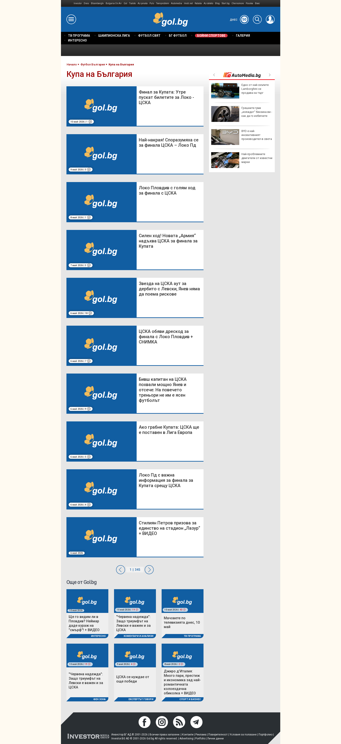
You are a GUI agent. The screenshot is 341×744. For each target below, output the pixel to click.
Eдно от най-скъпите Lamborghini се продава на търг (240, 91)
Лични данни (215, 738)
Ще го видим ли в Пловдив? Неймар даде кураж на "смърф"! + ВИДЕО (84, 623)
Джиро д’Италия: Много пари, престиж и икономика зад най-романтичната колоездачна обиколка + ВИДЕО (182, 682)
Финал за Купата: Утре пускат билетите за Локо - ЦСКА (166, 97)
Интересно (98, 636)
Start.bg (226, 3)
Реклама (200, 734)
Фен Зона (99, 699)
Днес (239, 19)
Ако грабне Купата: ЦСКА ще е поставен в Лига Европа (169, 429)
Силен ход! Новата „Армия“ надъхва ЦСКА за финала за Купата (168, 241)
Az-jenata (143, 3)
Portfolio (200, 738)
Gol (125, 3)
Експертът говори (141, 699)
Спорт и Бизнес (190, 699)
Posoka (249, 3)
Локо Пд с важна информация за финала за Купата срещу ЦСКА (166, 480)
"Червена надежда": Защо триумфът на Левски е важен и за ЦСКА (133, 623)
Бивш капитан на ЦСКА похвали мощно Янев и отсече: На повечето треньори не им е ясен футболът (163, 390)
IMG (67, 3)
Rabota (198, 3)
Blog (217, 3)
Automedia (176, 3)
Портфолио (265, 734)
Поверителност (217, 734)
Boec (257, 3)
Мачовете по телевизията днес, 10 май (182, 622)
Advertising (186, 738)
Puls (152, 3)
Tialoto (132, 3)
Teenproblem (162, 3)
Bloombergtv (97, 3)
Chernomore (238, 3)
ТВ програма (192, 636)
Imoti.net (188, 3)
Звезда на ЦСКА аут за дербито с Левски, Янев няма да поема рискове (169, 289)
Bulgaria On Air (114, 3)
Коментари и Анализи (138, 636)
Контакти (187, 734)
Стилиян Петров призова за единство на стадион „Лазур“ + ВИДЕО (169, 528)
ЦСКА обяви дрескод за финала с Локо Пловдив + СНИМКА (166, 337)
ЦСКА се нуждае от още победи (132, 679)
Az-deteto (208, 3)
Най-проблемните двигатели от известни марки (241, 160)
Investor (78, 3)
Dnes (86, 3)
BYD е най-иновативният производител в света (241, 137)
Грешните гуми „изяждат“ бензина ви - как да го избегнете (241, 114)
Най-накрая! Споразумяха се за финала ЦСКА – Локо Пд (168, 142)
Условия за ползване (243, 734)
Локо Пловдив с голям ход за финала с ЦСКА (167, 190)
